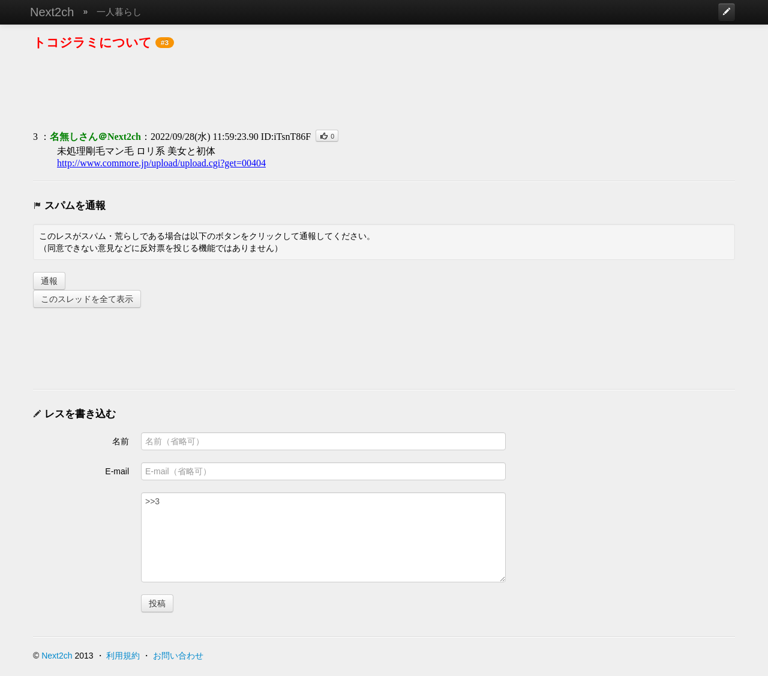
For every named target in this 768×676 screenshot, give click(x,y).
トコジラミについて (92, 42)
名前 (120, 441)
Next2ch (52, 12)
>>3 (323, 537)
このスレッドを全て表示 (87, 299)
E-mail (117, 471)
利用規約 (123, 655)
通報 (49, 281)
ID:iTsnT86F (286, 136)
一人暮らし (119, 12)
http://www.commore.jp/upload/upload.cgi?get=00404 (161, 163)
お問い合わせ (178, 655)
